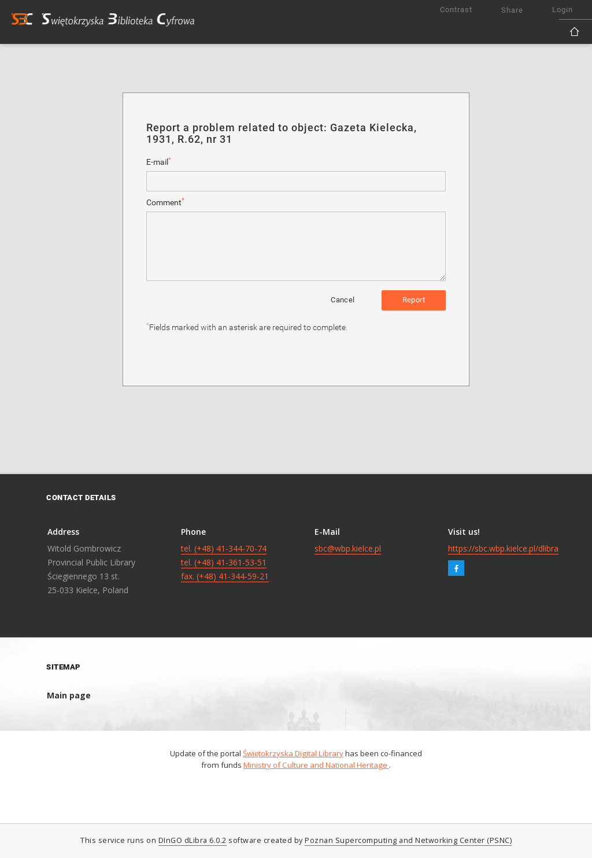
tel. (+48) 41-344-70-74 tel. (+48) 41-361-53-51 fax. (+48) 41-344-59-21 (225, 562)
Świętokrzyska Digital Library (293, 753)
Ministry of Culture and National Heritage (316, 765)
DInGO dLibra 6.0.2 (192, 840)
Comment (165, 202)
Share (512, 10)
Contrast (456, 9)
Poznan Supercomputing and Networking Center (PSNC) (408, 840)
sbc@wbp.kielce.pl (347, 548)
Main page (69, 695)
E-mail (158, 162)
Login (562, 9)
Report (413, 299)
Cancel (342, 299)
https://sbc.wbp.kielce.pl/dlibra (503, 548)
